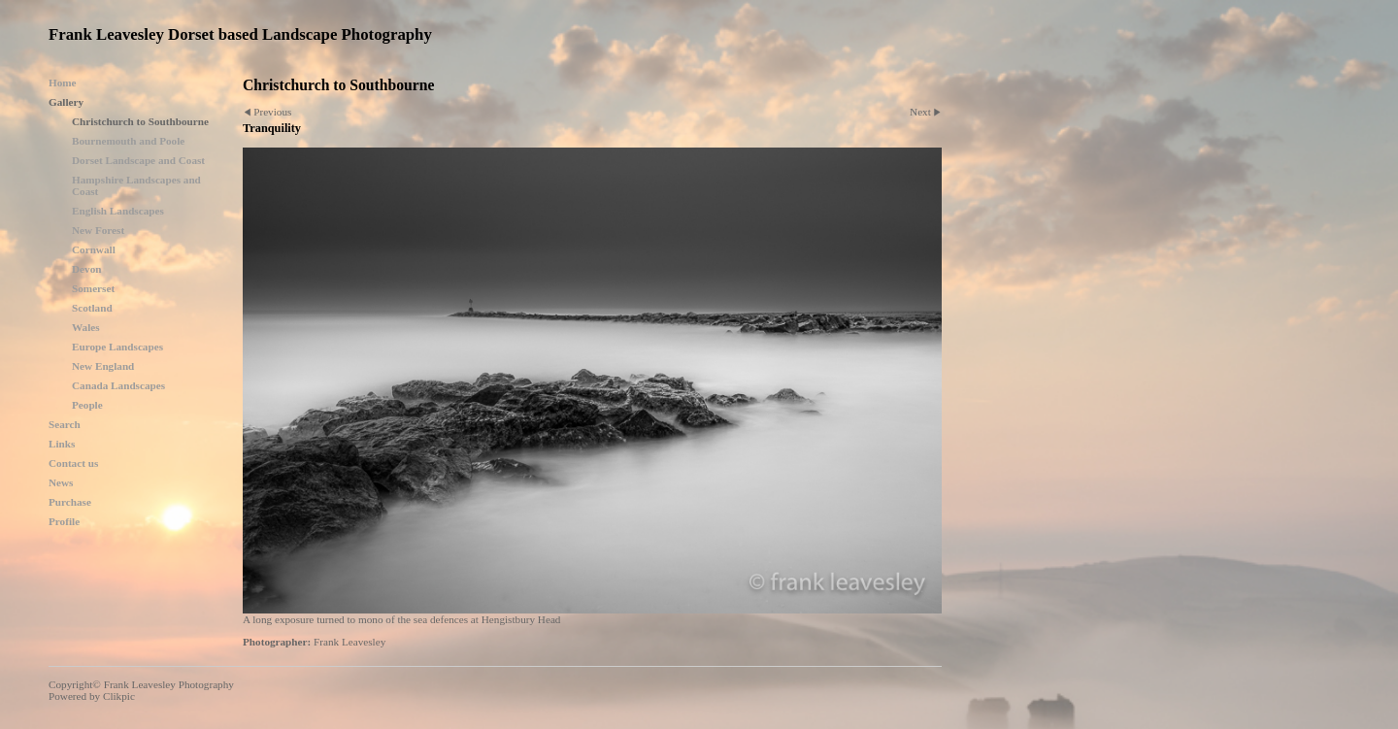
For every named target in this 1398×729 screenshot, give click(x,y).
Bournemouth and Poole (128, 141)
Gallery (66, 102)
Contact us (73, 463)
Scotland (92, 308)
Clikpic (119, 696)
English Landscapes (118, 210)
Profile (64, 521)
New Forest (98, 230)
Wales (86, 327)
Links (62, 443)
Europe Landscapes (117, 346)
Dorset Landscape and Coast (138, 160)
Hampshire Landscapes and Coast (136, 185)
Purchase (70, 502)
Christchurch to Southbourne (140, 121)
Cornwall (94, 249)
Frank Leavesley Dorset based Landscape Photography (240, 34)
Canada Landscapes (118, 385)
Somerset (93, 288)
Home (63, 82)
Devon (86, 269)
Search (65, 424)
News (61, 482)
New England (103, 366)
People (87, 405)
